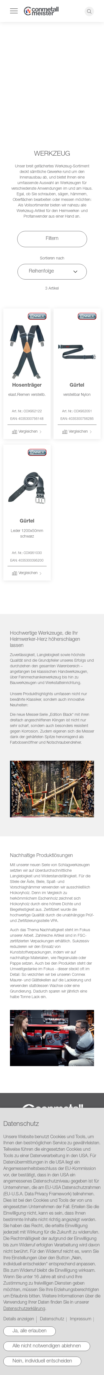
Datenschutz (52, 1319)
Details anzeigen (18, 1319)
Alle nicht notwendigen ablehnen (46, 1346)
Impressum (80, 1319)
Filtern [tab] (52, 238)
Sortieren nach (52, 259)
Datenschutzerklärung (24, 1309)
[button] (27, 432)
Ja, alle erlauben (29, 1331)
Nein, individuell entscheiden (42, 1361)
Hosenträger (27, 385)
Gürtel (77, 385)
